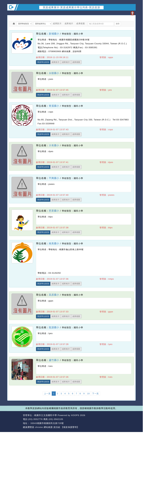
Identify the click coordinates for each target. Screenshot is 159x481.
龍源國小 (54, 327)
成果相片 (69, 23)
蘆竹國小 (54, 360)
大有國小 (54, 145)
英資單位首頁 (43, 62)
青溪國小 (54, 105)
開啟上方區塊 (132, 13)
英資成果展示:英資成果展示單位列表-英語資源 (71, 7)
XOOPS (75, 415)
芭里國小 (54, 210)
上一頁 (47, 393)
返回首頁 (117, 419)
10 (88, 393)
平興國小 (54, 178)
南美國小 (54, 243)
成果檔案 (80, 23)
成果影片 (57, 23)
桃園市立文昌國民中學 (45, 415)
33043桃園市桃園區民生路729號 (47, 423)
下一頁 (95, 393)
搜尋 (117, 24)
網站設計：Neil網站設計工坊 (14, 421)
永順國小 (54, 73)
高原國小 (54, 294)
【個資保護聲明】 (70, 427)
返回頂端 (130, 419)
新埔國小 (54, 33)
